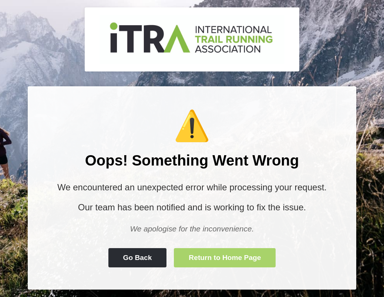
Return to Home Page (225, 257)
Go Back (137, 257)
